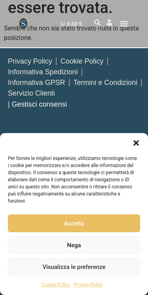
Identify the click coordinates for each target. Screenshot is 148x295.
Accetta (74, 223)
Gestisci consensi (39, 104)
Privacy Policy (88, 284)
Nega (74, 245)
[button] (136, 143)
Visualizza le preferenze (74, 267)
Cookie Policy (55, 284)
